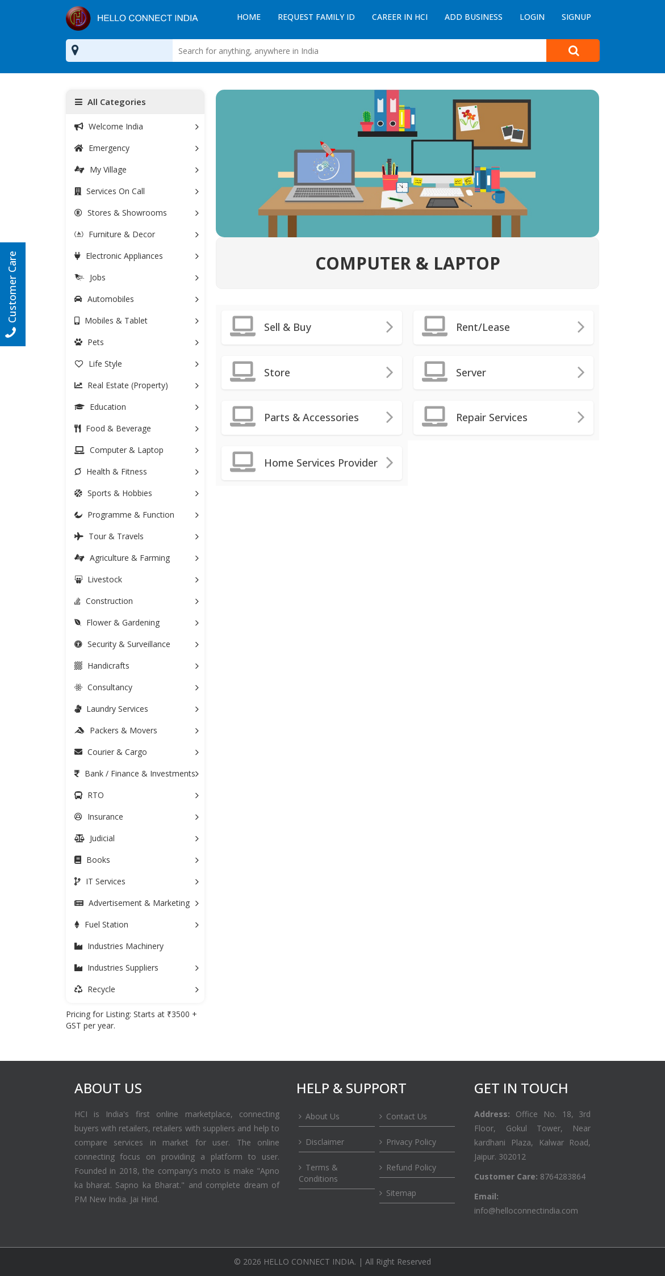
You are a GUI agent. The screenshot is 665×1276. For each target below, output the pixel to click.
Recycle (136, 989)
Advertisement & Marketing (136, 902)
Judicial (136, 838)
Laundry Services (136, 708)
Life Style (136, 363)
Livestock (136, 579)
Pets (136, 342)
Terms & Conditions (318, 1173)
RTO (136, 795)
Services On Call (136, 191)
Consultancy (136, 687)
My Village (136, 169)
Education (136, 406)
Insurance (136, 816)
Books (136, 859)
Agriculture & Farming (136, 557)
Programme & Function (136, 514)
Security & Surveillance (136, 644)
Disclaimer (325, 1141)
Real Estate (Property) (136, 385)
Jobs (136, 277)
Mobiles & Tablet (136, 320)
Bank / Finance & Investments (136, 773)
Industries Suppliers (136, 967)
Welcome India (136, 126)
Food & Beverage (136, 428)
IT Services (136, 881)
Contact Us (406, 1116)
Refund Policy (411, 1167)
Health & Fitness (136, 471)
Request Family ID (316, 16)
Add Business (474, 16)
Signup (576, 16)
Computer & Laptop (136, 449)
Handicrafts (136, 665)
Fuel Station (136, 924)
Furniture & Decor (136, 234)
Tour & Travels (136, 536)
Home (249, 16)
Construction (136, 600)
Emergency (136, 147)
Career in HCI (400, 16)
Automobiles (136, 298)
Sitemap (401, 1192)
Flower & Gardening (136, 622)
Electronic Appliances (136, 255)
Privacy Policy (411, 1141)
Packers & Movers (136, 730)
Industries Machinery (119, 946)
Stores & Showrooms (136, 212)
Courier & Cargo (136, 751)
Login (532, 16)
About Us (323, 1116)
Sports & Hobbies (136, 493)
